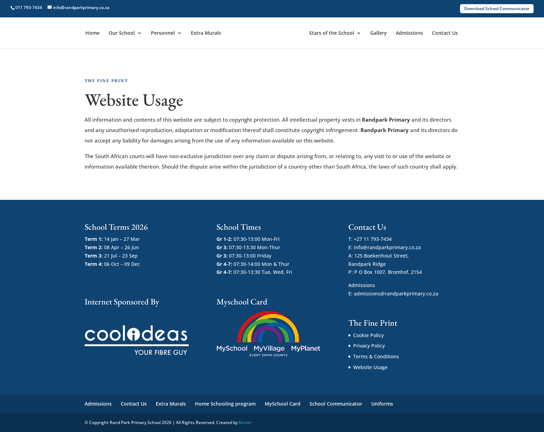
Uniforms (382, 403)
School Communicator (335, 403)
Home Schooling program (225, 403)
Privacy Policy (369, 345)
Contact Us (445, 33)
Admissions (409, 33)
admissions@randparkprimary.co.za (396, 293)
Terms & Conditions (376, 356)
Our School (122, 33)
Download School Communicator (496, 8)
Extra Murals (206, 33)
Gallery (378, 33)
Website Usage (370, 367)
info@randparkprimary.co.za (387, 247)
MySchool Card (282, 403)
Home (92, 33)
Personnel (163, 33)
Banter (245, 422)
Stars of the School (331, 33)
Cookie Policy (368, 335)
